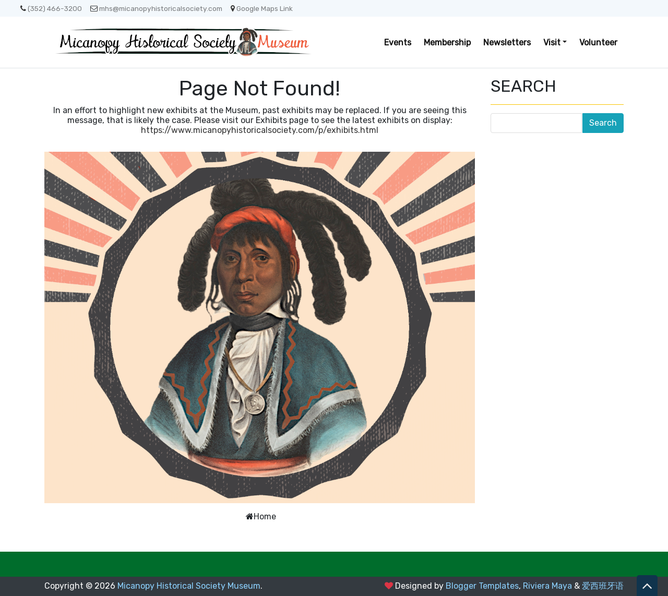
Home (265, 516)
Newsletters (507, 42)
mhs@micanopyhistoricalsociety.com (156, 8)
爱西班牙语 (603, 586)
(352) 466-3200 (51, 8)
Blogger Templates (482, 586)
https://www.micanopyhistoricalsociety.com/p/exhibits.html (259, 130)
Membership (447, 42)
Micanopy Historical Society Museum (188, 586)
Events (397, 42)
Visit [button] (551, 42)
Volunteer (598, 42)
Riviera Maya (547, 586)
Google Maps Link (262, 8)
